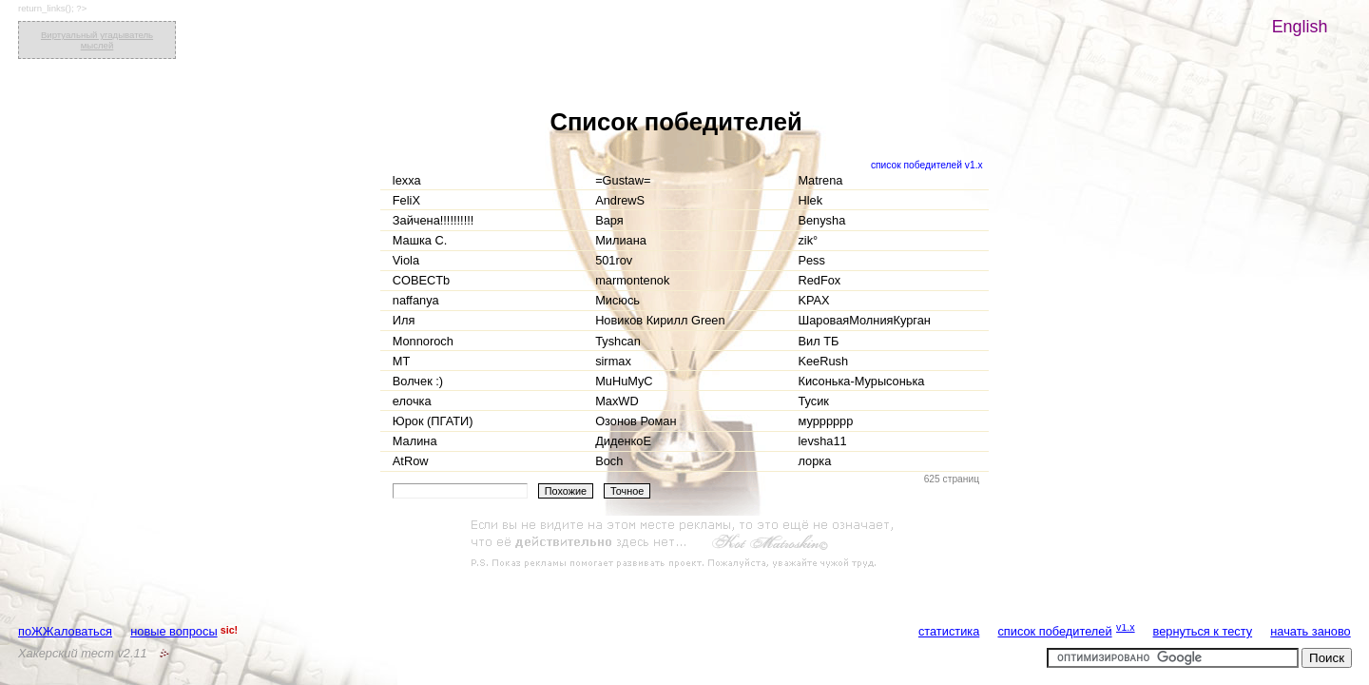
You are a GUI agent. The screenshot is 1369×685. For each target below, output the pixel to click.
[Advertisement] (684, 544)
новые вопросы (173, 631)
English (1300, 26)
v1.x (1125, 627)
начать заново (1310, 631)
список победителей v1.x (927, 165)
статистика (948, 631)
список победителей (1054, 631)
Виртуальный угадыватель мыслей (97, 39)
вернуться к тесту (1203, 631)
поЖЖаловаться (65, 631)
